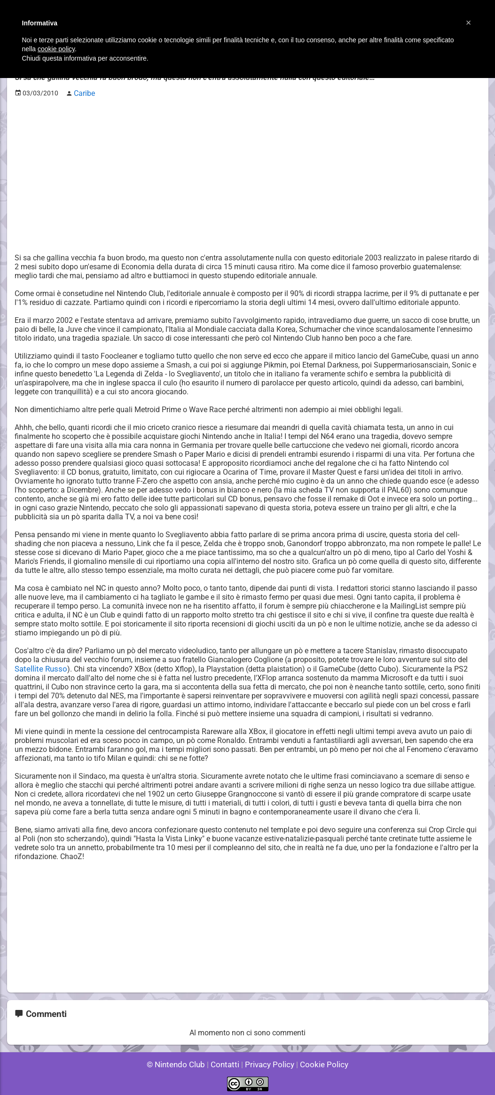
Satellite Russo (39, 667)
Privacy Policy (268, 1061)
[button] (468, 22)
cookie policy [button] (56, 49)
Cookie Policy (320, 1061)
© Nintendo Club (179, 1061)
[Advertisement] (248, 169)
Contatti (226, 1061)
